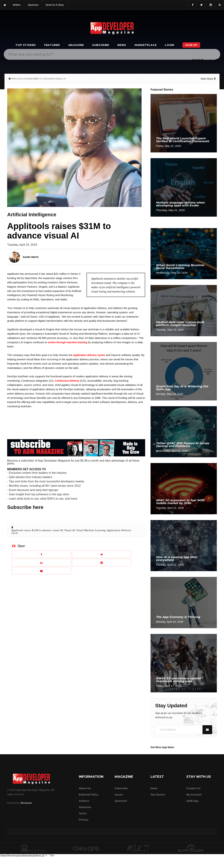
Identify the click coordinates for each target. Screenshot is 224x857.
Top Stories (25, 45)
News (121, 45)
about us (85, 788)
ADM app (192, 800)
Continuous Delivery (67, 380)
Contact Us (193, 788)
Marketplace (146, 45)
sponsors (33, 4)
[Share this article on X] (101, 554)
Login (169, 45)
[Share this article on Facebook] (41, 554)
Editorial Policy (88, 794)
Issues (119, 794)
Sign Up (191, 45)
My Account (193, 794)
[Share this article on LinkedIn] (41, 562)
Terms (83, 813)
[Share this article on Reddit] (101, 562)
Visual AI (69, 530)
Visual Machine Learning (91, 530)
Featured (52, 45)
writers (17, 4)
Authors (84, 800)
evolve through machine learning (67, 342)
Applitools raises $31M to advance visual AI (37, 530)
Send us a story (55, 4)
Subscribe (100, 45)
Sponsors (121, 800)
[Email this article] (41, 570)
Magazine (76, 45)
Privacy (83, 819)
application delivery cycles (89, 355)
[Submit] (216, 59)
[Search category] (197, 59)
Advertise (85, 807)
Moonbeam (26, 803)
